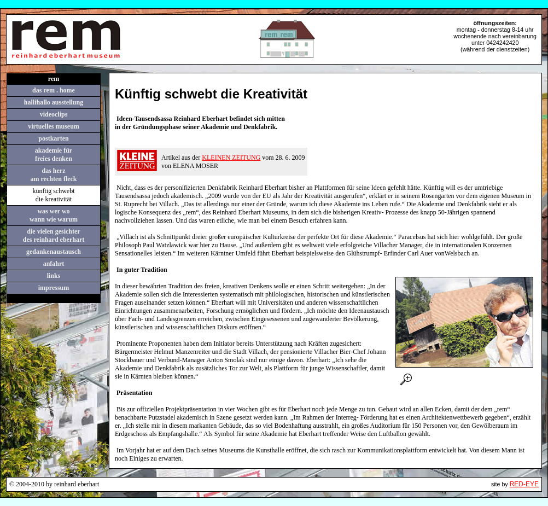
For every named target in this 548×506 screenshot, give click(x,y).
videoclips (54, 114)
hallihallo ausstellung (53, 102)
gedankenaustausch (53, 251)
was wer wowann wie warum (54, 215)
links (54, 276)
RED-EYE (524, 484)
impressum (53, 288)
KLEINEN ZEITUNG (231, 157)
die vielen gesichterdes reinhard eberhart (53, 235)
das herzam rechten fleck (53, 175)
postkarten (53, 138)
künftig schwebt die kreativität (54, 195)
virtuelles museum (53, 126)
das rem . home (53, 90)
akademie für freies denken (53, 154)
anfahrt (54, 263)
